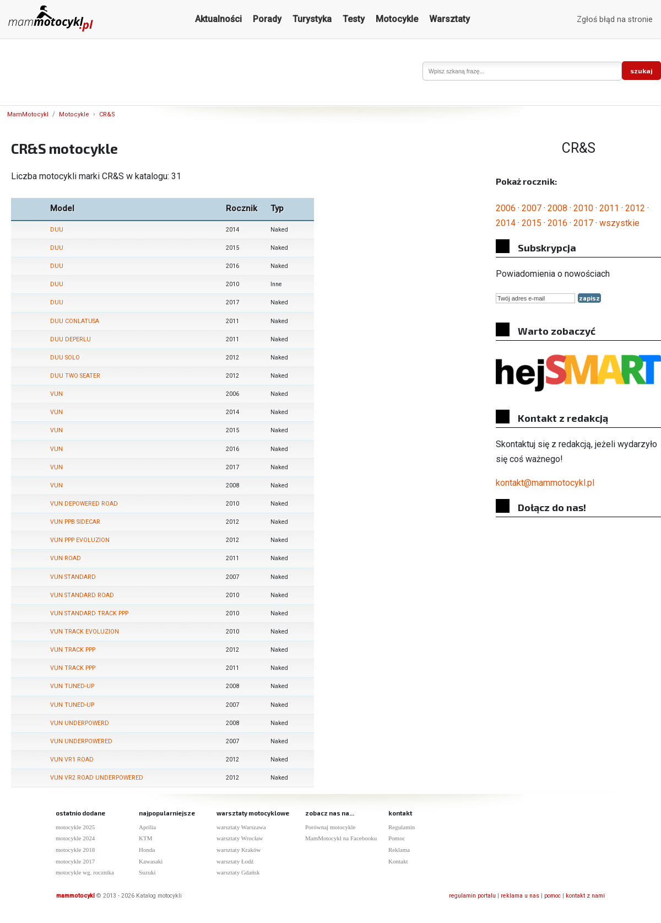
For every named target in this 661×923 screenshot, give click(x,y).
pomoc (552, 895)
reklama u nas (520, 895)
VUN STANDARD (73, 577)
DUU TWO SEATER (75, 375)
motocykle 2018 (75, 849)
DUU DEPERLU (70, 339)
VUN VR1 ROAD (72, 759)
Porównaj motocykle (330, 827)
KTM (145, 838)
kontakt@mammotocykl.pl (545, 482)
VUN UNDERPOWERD (79, 723)
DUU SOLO (65, 357)
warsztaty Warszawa (241, 827)
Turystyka (312, 19)
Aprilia (147, 827)
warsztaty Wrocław (239, 838)
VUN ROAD (65, 558)
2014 (506, 223)
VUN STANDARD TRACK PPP (89, 613)
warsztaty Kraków (238, 849)
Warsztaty (449, 19)
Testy (354, 19)
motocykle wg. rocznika (85, 872)
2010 (583, 208)
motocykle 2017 (75, 861)
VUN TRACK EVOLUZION (84, 631)
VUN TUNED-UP (72, 686)
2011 (609, 208)
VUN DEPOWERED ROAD (84, 503)
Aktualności (218, 19)
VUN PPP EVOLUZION (80, 540)
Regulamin (401, 827)
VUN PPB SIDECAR (75, 521)
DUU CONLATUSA (74, 321)
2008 (557, 208)
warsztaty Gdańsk (238, 872)
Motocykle (397, 19)
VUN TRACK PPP (72, 649)
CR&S (107, 114)
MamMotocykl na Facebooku (341, 838)
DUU (56, 229)
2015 (531, 223)
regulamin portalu (472, 895)
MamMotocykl (27, 114)
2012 (635, 208)
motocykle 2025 (75, 827)
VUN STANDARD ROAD (82, 595)
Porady (267, 19)
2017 (583, 223)
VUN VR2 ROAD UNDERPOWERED (96, 777)
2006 (506, 208)
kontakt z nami (585, 895)
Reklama (399, 849)
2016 (557, 223)
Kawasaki (150, 861)
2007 (531, 208)
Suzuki (147, 872)
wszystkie (619, 223)
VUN (56, 394)
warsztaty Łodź (235, 861)
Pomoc (396, 838)
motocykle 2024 (75, 838)
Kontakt (398, 861)
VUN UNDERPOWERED (81, 741)
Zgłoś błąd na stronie (615, 19)
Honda (147, 849)
